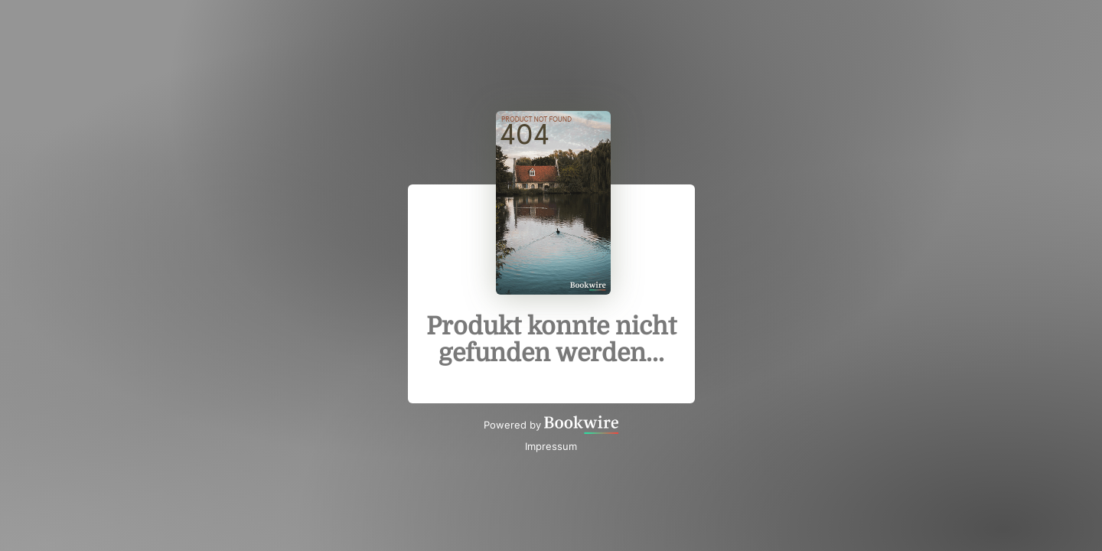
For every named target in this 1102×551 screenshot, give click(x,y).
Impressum (551, 446)
